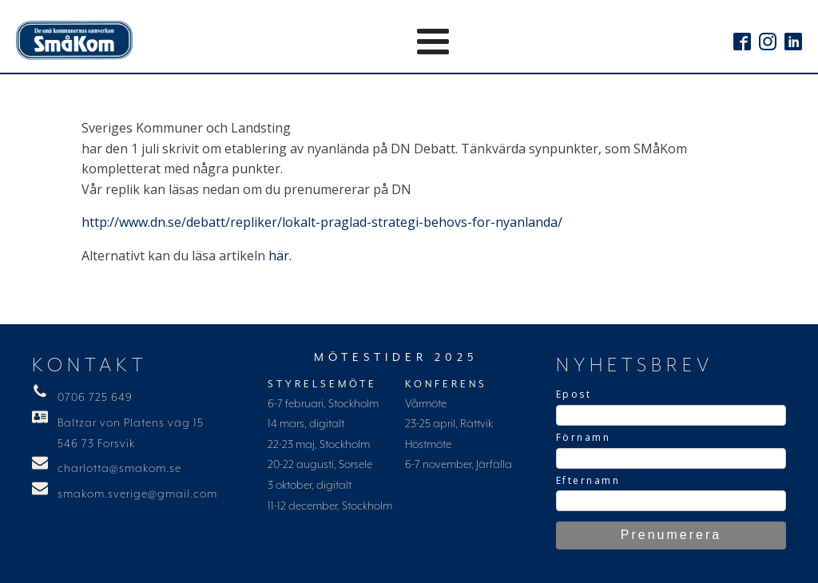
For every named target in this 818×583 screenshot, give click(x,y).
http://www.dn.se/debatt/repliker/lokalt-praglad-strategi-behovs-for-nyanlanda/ (321, 222)
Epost (574, 394)
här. (280, 255)
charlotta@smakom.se (119, 468)
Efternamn (588, 480)
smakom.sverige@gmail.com (137, 494)
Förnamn (583, 437)
